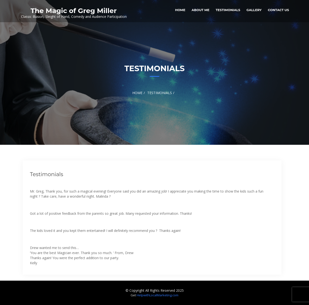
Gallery (254, 10)
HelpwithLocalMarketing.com (157, 295)
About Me (201, 10)
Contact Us (278, 10)
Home (180, 10)
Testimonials (228, 10)
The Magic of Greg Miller (74, 11)
